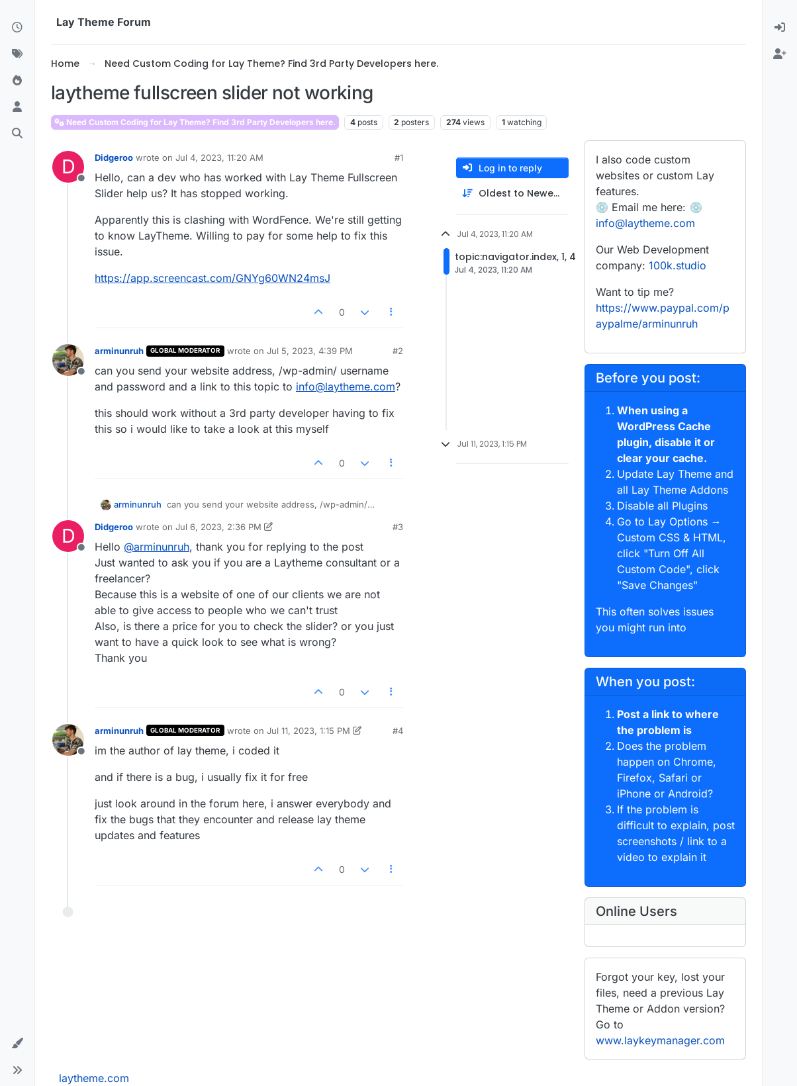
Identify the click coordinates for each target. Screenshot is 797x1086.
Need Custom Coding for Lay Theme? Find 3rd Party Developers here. (195, 122)
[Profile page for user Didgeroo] (68, 167)
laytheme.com (94, 1078)
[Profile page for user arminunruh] (68, 360)
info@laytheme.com (345, 386)
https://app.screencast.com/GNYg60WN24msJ (212, 278)
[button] (17, 1043)
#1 (399, 157)
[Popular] (17, 80)
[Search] (17, 133)
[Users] (17, 107)
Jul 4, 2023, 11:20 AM (219, 157)
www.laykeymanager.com (660, 1040)
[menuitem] (780, 27)
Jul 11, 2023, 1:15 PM (308, 730)
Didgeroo (114, 157)
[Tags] (17, 54)
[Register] (780, 54)
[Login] (780, 27)
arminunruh (119, 350)
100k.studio (677, 265)
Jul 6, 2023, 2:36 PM (218, 526)
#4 (398, 730)
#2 (398, 350)
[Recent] (17, 27)
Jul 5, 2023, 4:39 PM (310, 350)
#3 (398, 526)
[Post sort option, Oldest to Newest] (512, 193)
